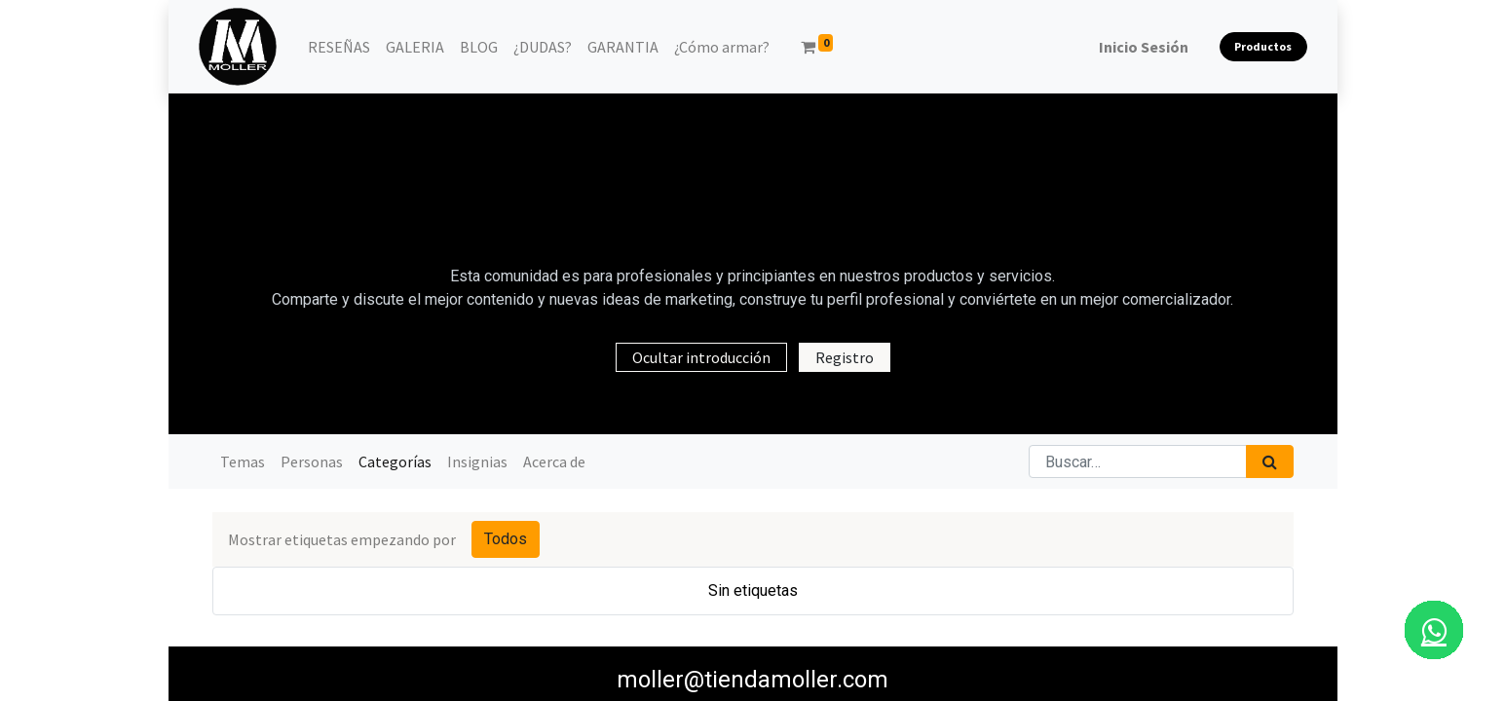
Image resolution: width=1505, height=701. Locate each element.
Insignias (477, 461)
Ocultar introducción (701, 357)
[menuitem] (339, 46)
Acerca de (554, 461)
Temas (242, 461)
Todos (505, 539)
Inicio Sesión (1143, 46)
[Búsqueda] (1270, 461)
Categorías (395, 461)
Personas (312, 461)
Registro (844, 357)
